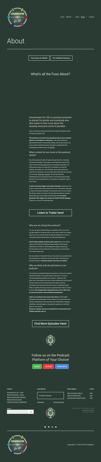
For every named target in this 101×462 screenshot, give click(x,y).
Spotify (37, 366)
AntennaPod (62, 366)
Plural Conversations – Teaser (15, 395)
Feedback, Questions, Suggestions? (17, 402)
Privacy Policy (71, 444)
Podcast (68, 17)
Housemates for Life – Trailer (15, 392)
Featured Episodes (58, 402)
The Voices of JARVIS (39, 58)
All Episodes (40, 402)
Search (9, 408)
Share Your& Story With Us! (74, 393)
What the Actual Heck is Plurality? (16, 397)
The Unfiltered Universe (61, 58)
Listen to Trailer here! (50, 212)
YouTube (48, 366)
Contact (91, 17)
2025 (91, 393)
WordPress (91, 444)
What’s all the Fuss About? (14, 399)
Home (62, 17)
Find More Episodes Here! (50, 323)
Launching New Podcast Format (76, 398)
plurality (52, 147)
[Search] (31, 412)
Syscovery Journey (44, 174)
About (83, 17)
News (77, 17)
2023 (91, 398)
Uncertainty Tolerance (45, 395)
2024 (91, 395)
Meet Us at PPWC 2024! (74, 395)
